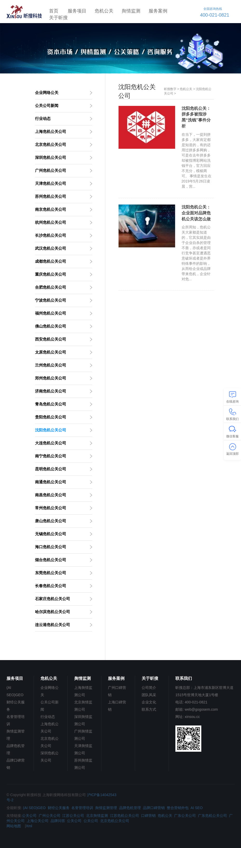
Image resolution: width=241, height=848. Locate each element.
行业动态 (47, 717)
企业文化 (149, 702)
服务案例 (158, 10)
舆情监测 (131, 10)
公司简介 (149, 688)
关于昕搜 (58, 17)
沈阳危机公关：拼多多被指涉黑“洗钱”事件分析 (196, 117)
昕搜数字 (170, 89)
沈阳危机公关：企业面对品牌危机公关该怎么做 (196, 213)
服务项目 (77, 10)
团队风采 (149, 695)
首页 (53, 10)
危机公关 (104, 10)
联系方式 (149, 709)
